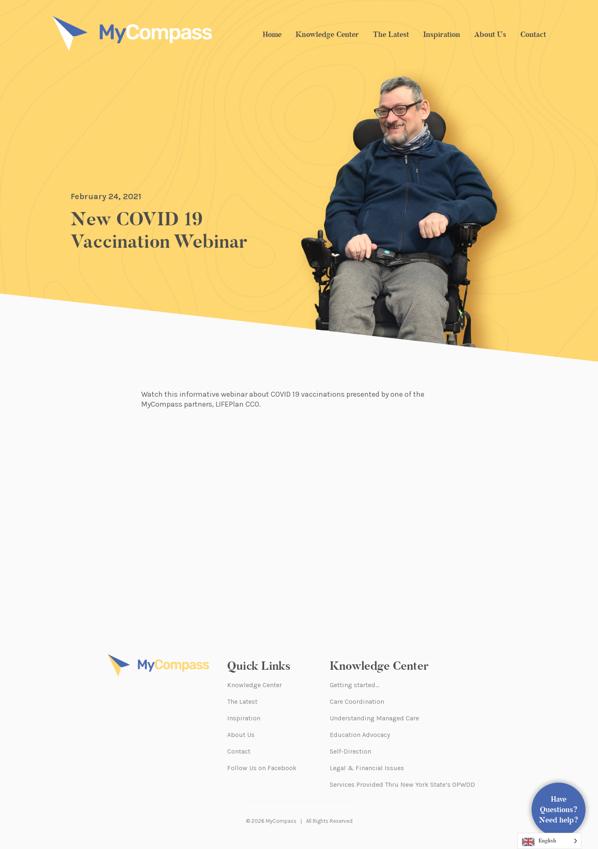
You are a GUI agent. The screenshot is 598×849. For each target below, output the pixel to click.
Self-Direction (350, 751)
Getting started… (354, 685)
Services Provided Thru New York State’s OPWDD (402, 784)
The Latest (391, 34)
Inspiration (441, 34)
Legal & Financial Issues (367, 768)
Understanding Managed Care (374, 718)
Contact (533, 34)
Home (272, 34)
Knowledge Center (327, 34)
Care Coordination (357, 701)
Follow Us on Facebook (262, 768)
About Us (490, 34)
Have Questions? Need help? (558, 809)
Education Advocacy (360, 735)
